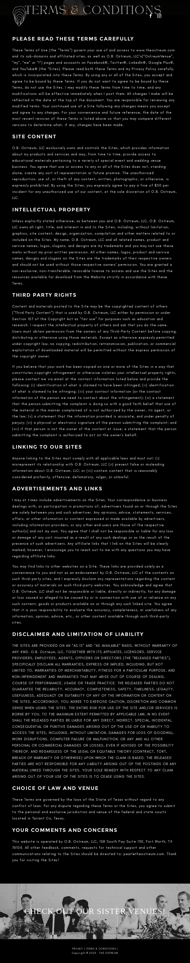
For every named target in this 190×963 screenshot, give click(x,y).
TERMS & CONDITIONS (101, 948)
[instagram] (159, 16)
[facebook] (151, 16)
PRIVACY (77, 948)
